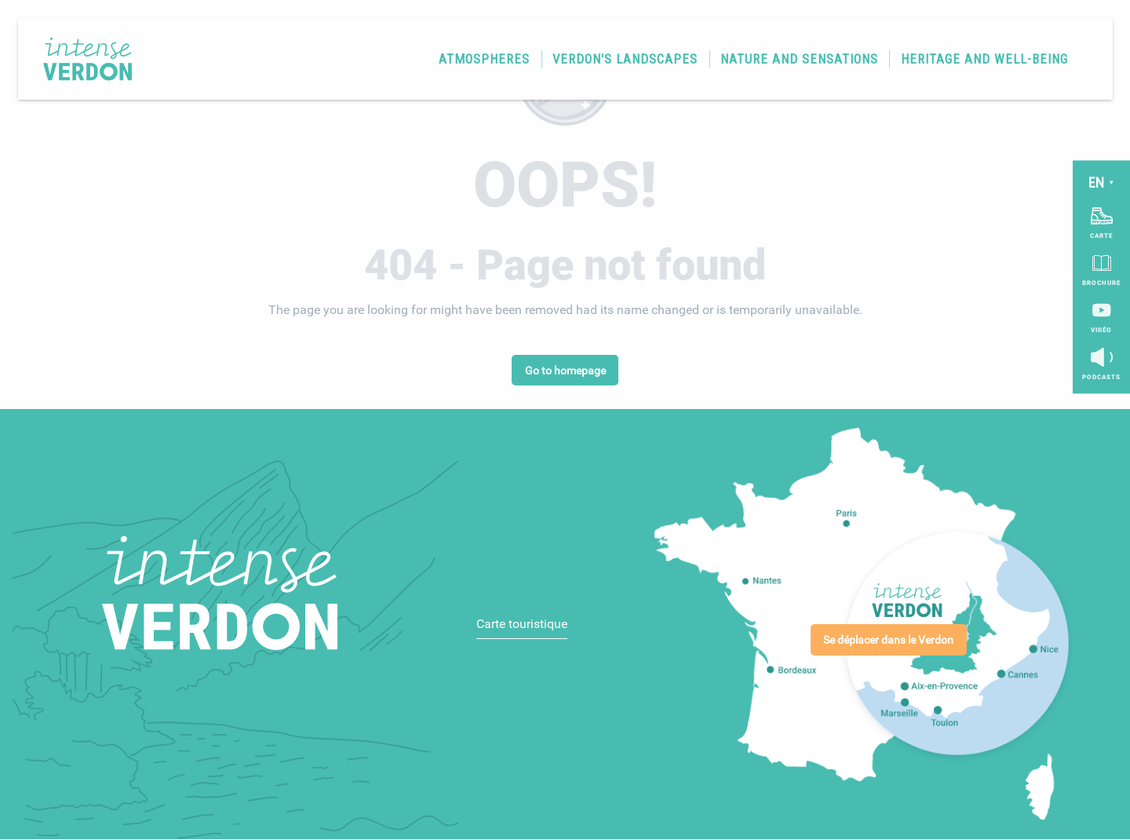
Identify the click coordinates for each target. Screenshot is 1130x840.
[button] (479, 63)
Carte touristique (521, 623)
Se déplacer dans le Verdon (888, 640)
